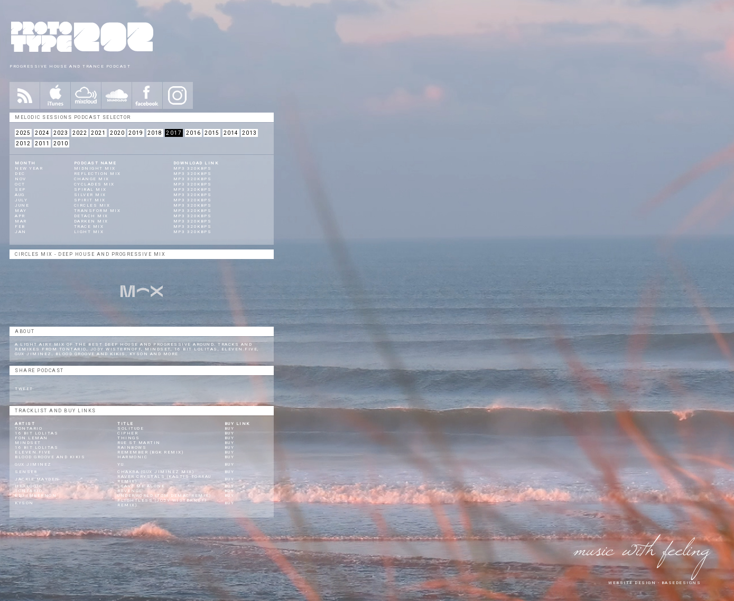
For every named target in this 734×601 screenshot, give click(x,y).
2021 (98, 133)
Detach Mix (91, 216)
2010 (60, 143)
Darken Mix (91, 221)
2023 (60, 133)
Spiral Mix (90, 189)
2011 (42, 143)
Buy (230, 428)
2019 (135, 133)
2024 (42, 133)
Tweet (24, 388)
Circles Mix (92, 205)
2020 (117, 133)
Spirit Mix (90, 200)
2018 (154, 133)
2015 (212, 133)
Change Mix (91, 179)
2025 (23, 133)
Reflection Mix (97, 173)
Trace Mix (89, 226)
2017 (174, 133)
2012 (23, 143)
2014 (231, 133)
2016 (193, 133)
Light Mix (89, 231)
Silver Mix (90, 194)
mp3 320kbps (192, 168)
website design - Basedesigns (654, 582)
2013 (249, 133)
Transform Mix (97, 210)
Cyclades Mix (94, 184)
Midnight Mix (95, 168)
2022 (79, 133)
